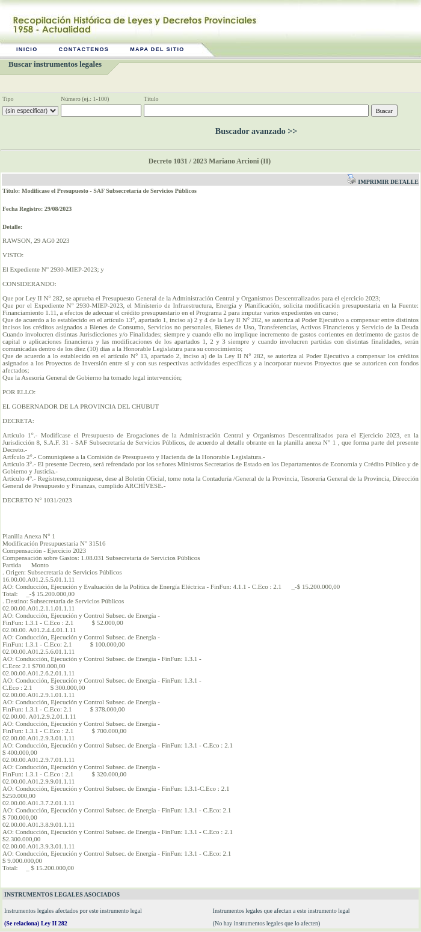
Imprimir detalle (383, 181)
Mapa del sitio (157, 49)
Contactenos (84, 49)
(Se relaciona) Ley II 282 (35, 923)
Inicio (27, 49)
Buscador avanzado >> (256, 131)
